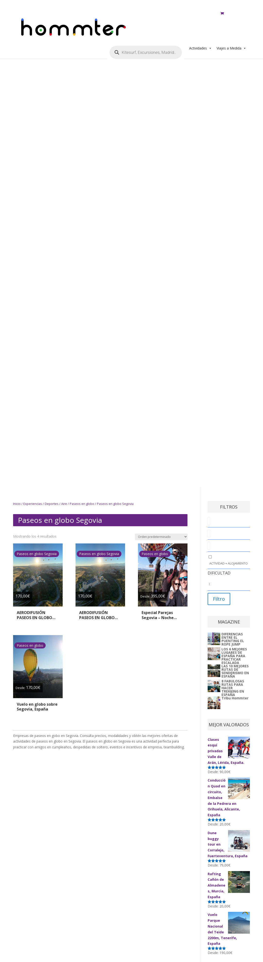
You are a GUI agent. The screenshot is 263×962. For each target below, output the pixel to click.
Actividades (200, 23)
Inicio (17, 503)
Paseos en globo (82, 503)
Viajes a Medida (231, 23)
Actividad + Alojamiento (228, 563)
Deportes (52, 503)
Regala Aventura (185, 8)
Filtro (219, 599)
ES (207, 8)
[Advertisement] (93, 172)
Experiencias (32, 503)
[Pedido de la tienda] (161, 537)
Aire (64, 503)
